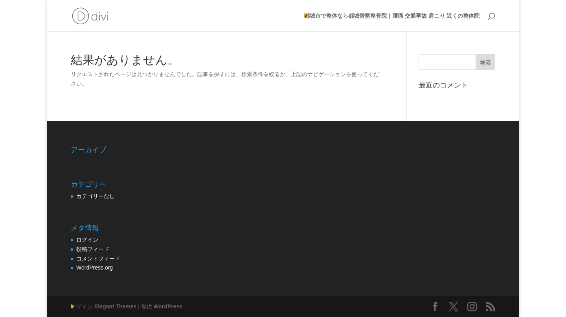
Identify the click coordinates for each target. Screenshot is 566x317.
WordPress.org (94, 267)
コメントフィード (98, 258)
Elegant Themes (115, 306)
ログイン (87, 240)
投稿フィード (92, 249)
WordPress (168, 306)
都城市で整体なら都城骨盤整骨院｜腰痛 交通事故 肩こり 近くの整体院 (392, 16)
